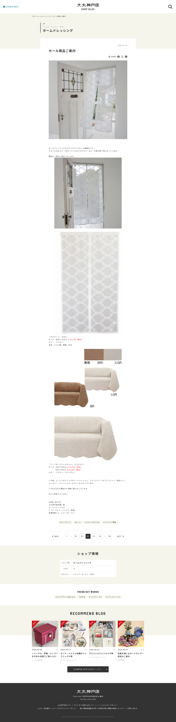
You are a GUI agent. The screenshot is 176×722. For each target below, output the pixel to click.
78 (76, 536)
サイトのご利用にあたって (84, 705)
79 (82, 536)
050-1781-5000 (89, 699)
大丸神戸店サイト (64, 705)
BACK (55, 536)
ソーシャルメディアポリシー (107, 705)
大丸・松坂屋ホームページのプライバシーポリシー (58, 708)
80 (88, 536)
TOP (33, 16)
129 (109, 536)
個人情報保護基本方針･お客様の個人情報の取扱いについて (102, 708)
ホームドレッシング (44, 16)
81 (94, 536)
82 (100, 536)
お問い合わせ (132, 708)
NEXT (120, 536)
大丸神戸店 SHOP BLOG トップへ (90, 669)
